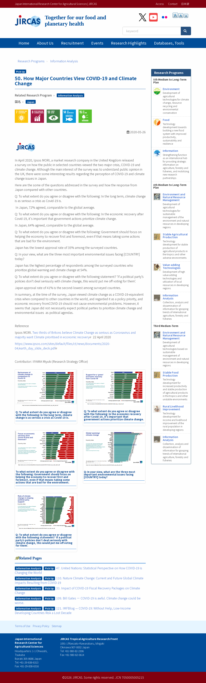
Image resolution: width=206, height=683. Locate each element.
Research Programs (31, 61)
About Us (45, 43)
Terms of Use (22, 626)
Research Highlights (128, 43)
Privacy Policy (41, 626)
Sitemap (57, 626)
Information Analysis (64, 61)
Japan (30, 101)
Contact (172, 4)
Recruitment (72, 43)
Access (160, 4)
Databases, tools (169, 43)
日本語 (185, 4)
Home (24, 43)
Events (97, 43)
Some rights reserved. (99, 677)
